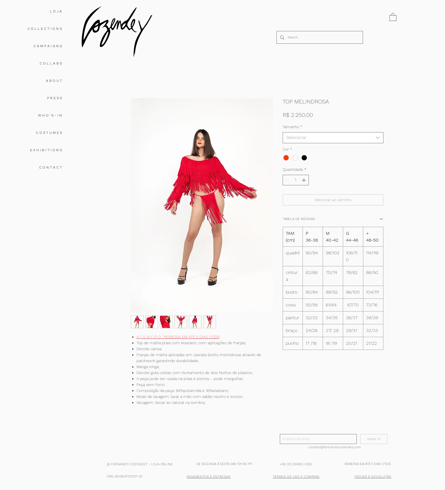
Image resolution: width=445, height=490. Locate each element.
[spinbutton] (296, 180)
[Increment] (304, 180)
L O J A (56, 11)
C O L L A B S (51, 63)
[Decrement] (287, 180)
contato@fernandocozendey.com (334, 447)
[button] (392, 17)
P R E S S (54, 98)
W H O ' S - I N (50, 115)
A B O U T (54, 81)
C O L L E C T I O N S (45, 29)
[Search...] (319, 37)
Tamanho (292, 126)
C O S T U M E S (49, 133)
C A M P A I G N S (47, 46)
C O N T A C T (50, 167)
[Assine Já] (373, 439)
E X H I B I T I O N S (46, 150)
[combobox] (333, 137)
